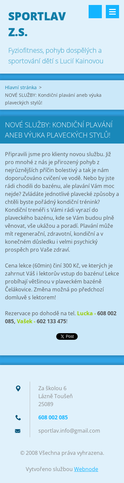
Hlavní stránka (21, 87)
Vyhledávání (95, 11)
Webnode (86, 469)
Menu (112, 11)
